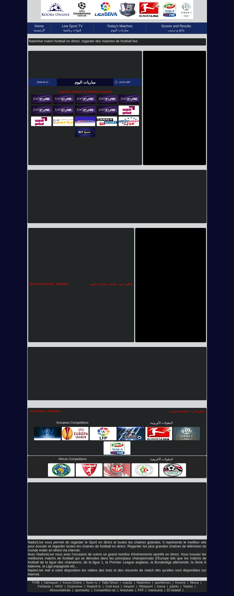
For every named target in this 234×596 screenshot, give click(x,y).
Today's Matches (120, 28)
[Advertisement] (174, 108)
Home (39, 28)
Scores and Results (176, 28)
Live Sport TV (72, 28)
